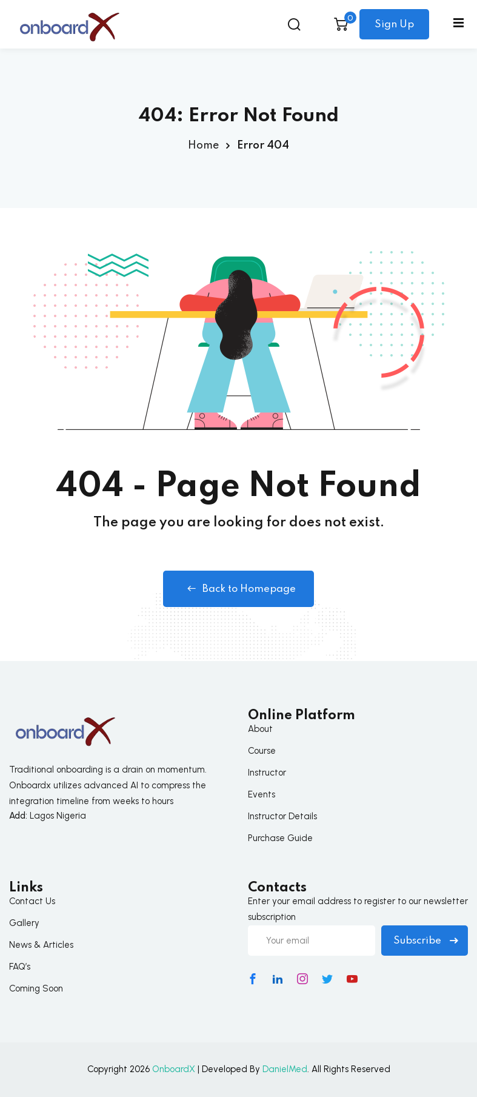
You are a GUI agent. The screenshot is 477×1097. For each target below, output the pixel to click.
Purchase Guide (280, 838)
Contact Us (32, 901)
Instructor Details (282, 816)
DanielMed (284, 1069)
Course (262, 750)
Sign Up (394, 24)
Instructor (267, 772)
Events (261, 794)
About (260, 728)
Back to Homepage (238, 588)
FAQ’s (19, 966)
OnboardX (173, 1069)
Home (203, 145)
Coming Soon (36, 988)
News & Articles (41, 944)
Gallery (24, 923)
